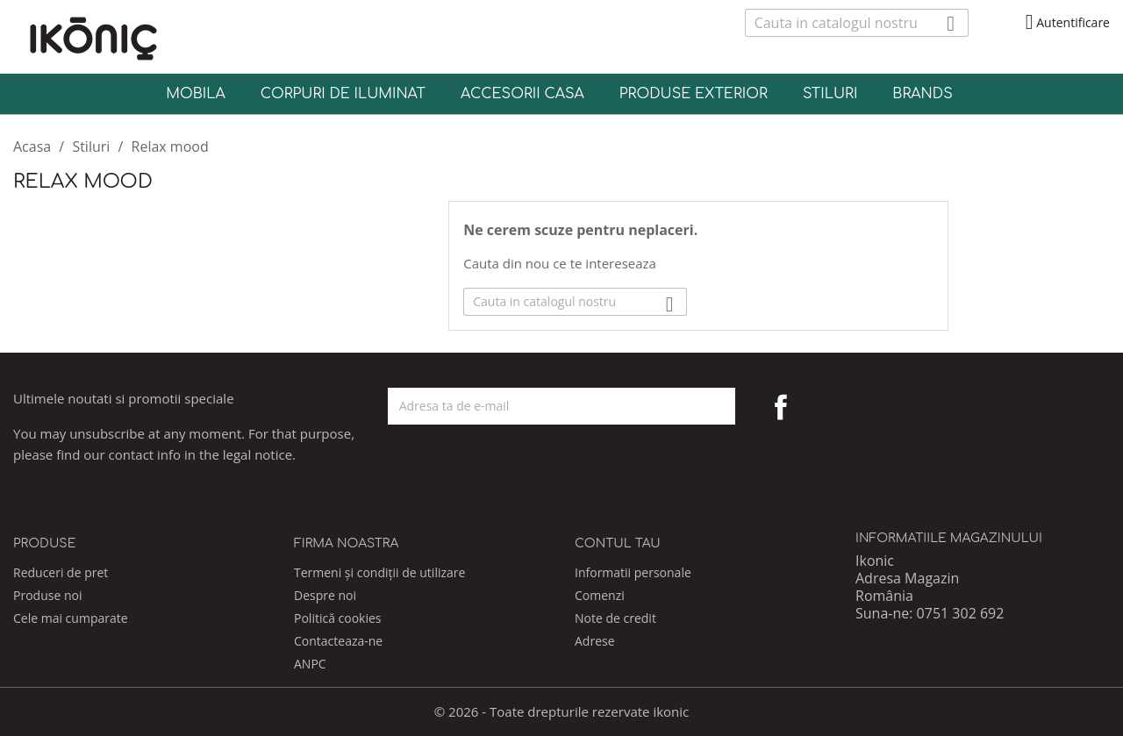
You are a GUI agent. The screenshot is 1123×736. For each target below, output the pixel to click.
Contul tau (618, 543)
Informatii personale (633, 572)
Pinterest (819, 407)
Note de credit (615, 618)
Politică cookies (338, 618)
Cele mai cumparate (70, 618)
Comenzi (600, 595)
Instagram (858, 407)
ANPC (310, 663)
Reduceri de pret (60, 572)
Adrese (595, 640)
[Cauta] (857, 23)
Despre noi (325, 595)
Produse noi (47, 595)
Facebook (780, 407)
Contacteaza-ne (338, 640)
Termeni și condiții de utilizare (379, 572)
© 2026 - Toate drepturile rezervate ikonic (562, 711)
